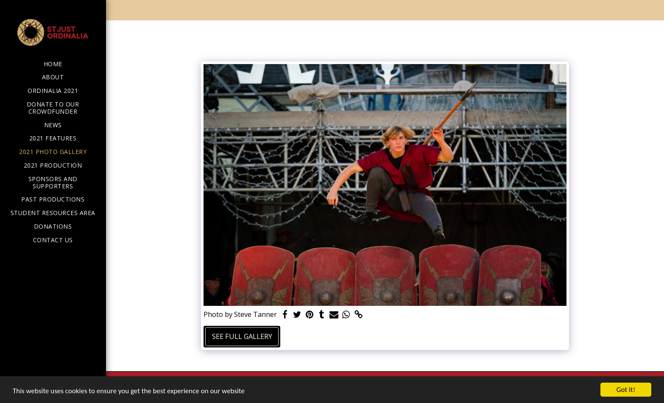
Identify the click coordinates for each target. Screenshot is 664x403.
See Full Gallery (242, 336)
